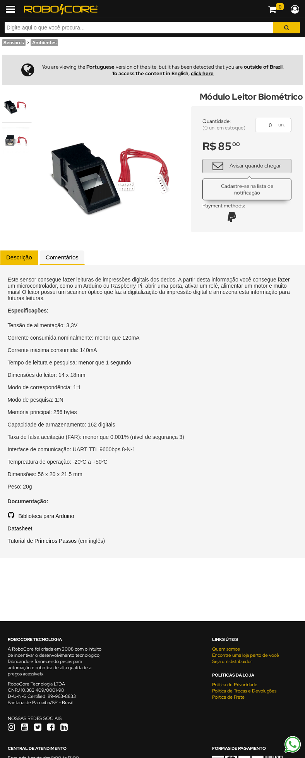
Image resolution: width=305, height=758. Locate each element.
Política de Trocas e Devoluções (244, 691)
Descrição (19, 257)
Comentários (62, 257)
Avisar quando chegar (244, 165)
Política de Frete (228, 697)
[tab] (19, 257)
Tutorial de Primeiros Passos (42, 541)
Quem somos (226, 649)
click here (202, 73)
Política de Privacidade (234, 685)
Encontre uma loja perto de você (245, 655)
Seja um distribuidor (232, 661)
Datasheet (20, 528)
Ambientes (44, 43)
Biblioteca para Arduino (46, 516)
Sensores (13, 43)
